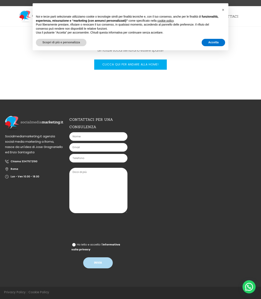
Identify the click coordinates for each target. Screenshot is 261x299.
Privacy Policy (15, 292)
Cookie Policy (38, 292)
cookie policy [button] (165, 20)
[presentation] (101, 229)
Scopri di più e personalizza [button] (61, 42)
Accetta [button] (213, 42)
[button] (249, 287)
